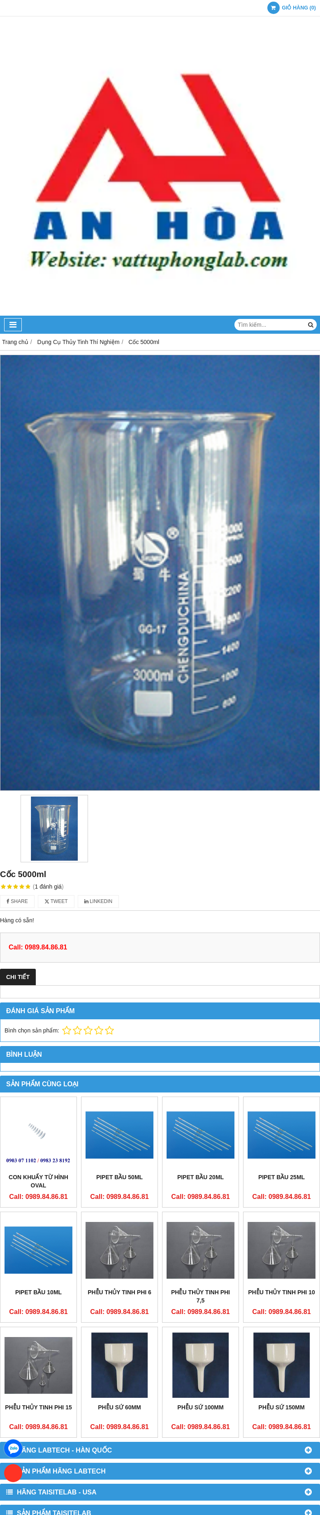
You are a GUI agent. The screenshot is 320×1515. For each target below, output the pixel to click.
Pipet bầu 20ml (200, 1177)
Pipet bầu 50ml (119, 1177)
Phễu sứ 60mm (119, 1339)
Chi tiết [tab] (18, 977)
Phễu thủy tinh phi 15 (38, 1407)
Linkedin (98, 901)
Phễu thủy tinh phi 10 (281, 1292)
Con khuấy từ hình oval (38, 1181)
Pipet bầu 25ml (281, 1177)
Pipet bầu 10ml (38, 1292)
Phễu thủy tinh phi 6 (119, 1292)
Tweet (56, 901)
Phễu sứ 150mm (281, 1339)
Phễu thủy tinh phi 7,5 (200, 1296)
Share (17, 901)
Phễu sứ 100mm (200, 1339)
